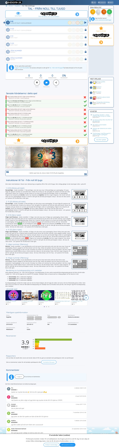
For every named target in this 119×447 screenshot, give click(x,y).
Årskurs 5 (38, 319)
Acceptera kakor (68, 445)
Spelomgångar (29, 77)
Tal (59, 317)
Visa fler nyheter (101, 139)
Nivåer (40, 77)
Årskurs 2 (30, 317)
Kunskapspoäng (52, 77)
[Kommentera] (46, 83)
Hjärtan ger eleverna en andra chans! (102, 129)
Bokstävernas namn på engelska (65, 301)
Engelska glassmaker (103, 97)
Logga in (19, 377)
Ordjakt (98, 92)
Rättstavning (52, 317)
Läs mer (71, 441)
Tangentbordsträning (103, 102)
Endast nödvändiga (51, 445)
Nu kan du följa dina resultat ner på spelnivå (103, 120)
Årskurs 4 (30, 319)
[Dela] (56, 83)
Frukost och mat (27, 301)
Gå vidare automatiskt (99, 125)
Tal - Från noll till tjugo (56, 68)
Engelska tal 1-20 (77, 301)
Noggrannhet (64, 77)
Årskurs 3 (38, 317)
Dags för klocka (11, 301)
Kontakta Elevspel (49, 362)
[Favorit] (37, 83)
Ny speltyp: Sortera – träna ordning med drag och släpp (101, 115)
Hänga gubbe (100, 82)
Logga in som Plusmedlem (22, 68)
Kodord (98, 87)
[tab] (44, 306)
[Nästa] (86, 297)
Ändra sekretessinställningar (103, 20)
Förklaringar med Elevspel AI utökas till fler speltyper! (101, 134)
